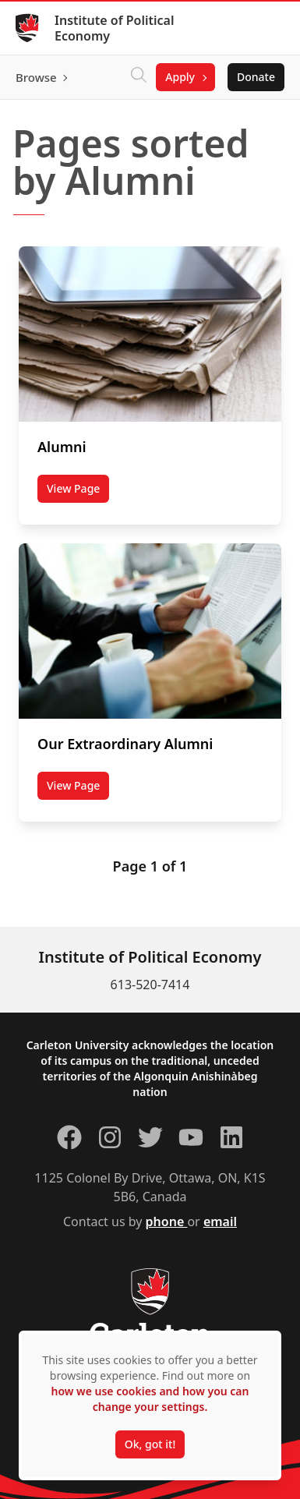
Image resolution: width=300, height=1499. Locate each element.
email (220, 1221)
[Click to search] (138, 77)
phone (167, 1221)
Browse (36, 77)
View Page (78, 492)
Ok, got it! (150, 1444)
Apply (180, 76)
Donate (256, 76)
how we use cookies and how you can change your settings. (150, 1399)
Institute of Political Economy (114, 28)
